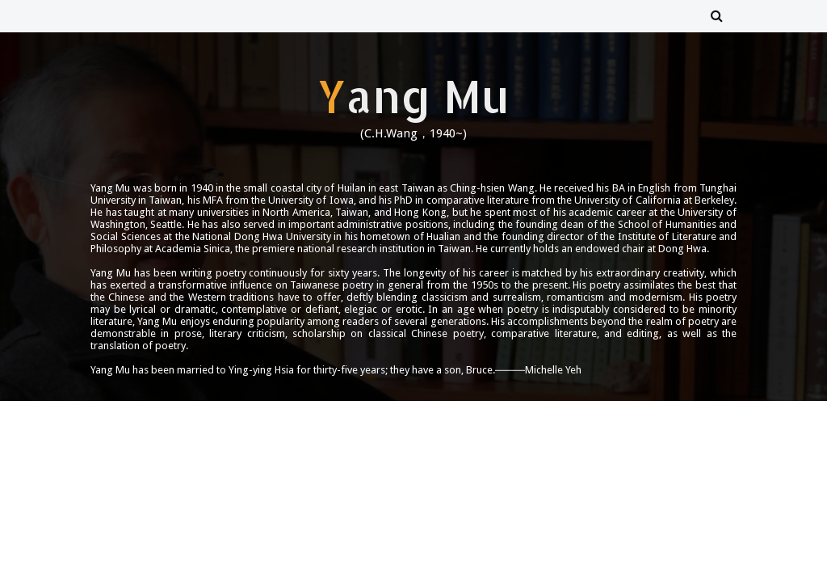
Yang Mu (413, 95)
